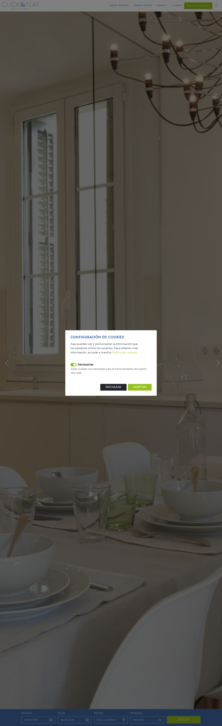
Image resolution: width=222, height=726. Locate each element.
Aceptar (139, 387)
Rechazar (113, 387)
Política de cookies (124, 352)
